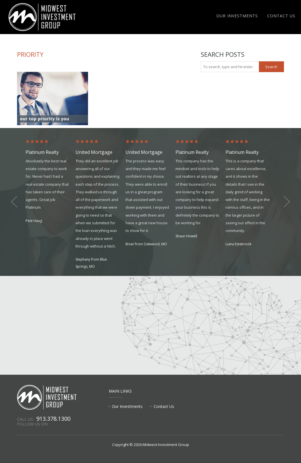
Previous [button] (14, 202)
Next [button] (286, 202)
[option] (51, 181)
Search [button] (271, 66)
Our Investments (237, 15)
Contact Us (281, 15)
